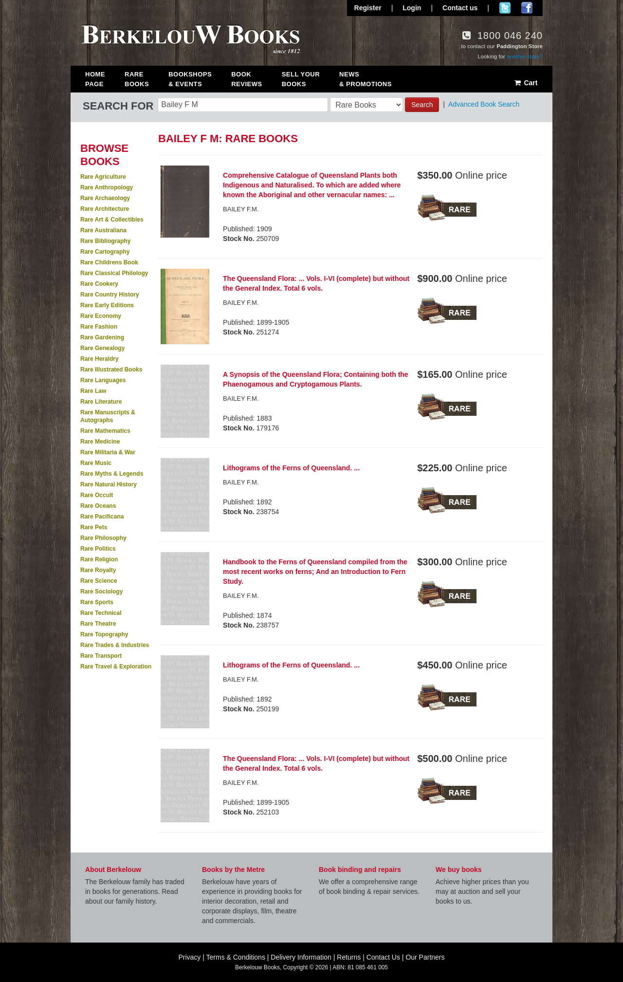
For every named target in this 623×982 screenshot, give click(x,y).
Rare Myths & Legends (111, 473)
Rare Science (98, 580)
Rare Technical (100, 613)
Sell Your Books (301, 79)
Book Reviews (246, 79)
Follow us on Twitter (505, 8)
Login (412, 8)
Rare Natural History (108, 484)
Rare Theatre (98, 623)
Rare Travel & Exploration (115, 666)
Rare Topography (104, 634)
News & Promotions (365, 79)
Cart (525, 83)
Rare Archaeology (105, 198)
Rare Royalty (98, 570)
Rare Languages (103, 380)
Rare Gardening (102, 337)
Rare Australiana (103, 230)
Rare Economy (100, 316)
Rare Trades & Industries (114, 645)
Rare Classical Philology (114, 273)
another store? (525, 56)
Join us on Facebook (527, 8)
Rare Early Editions (107, 305)
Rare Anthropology (106, 187)
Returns (349, 957)
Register (368, 8)
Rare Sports (96, 602)
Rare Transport (101, 655)
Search (422, 105)
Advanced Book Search (483, 104)
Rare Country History (109, 294)
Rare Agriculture (103, 176)
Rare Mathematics (105, 430)
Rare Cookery (99, 283)
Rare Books (137, 79)
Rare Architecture (104, 208)
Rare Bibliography (105, 241)
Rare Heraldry (99, 358)
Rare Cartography (104, 251)
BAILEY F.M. (240, 679)
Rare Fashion (98, 326)
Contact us (459, 8)
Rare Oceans (98, 505)
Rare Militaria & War (107, 452)
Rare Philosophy (103, 538)
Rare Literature (101, 401)
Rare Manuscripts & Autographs (107, 416)
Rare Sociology (101, 591)
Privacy (189, 957)
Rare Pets (93, 527)
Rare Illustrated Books (111, 369)
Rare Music (95, 463)
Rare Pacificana (102, 516)
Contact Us (383, 957)
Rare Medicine (100, 441)
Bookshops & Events (190, 79)
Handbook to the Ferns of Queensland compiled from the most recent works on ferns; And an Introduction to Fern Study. (315, 571)
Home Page (95, 79)
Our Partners (424, 957)
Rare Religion (99, 559)
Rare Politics (98, 548)
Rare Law (93, 391)
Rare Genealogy (102, 348)
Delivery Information (301, 957)
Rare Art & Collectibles (112, 219)
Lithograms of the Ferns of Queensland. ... (291, 468)
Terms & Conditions (235, 957)
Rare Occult (96, 495)
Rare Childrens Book (109, 262)
